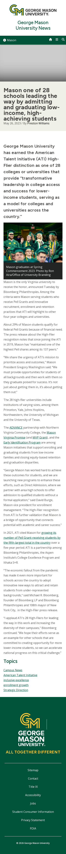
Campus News (13, 670)
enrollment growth (16, 685)
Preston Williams (38, 123)
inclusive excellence (16, 680)
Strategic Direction (16, 690)
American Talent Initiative (20, 675)
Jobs (33, 803)
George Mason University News (33, 25)
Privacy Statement (33, 820)
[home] (50, 39)
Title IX (33, 787)
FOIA (33, 828)
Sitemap (33, 770)
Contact (33, 778)
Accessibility (33, 795)
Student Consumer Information (33, 812)
